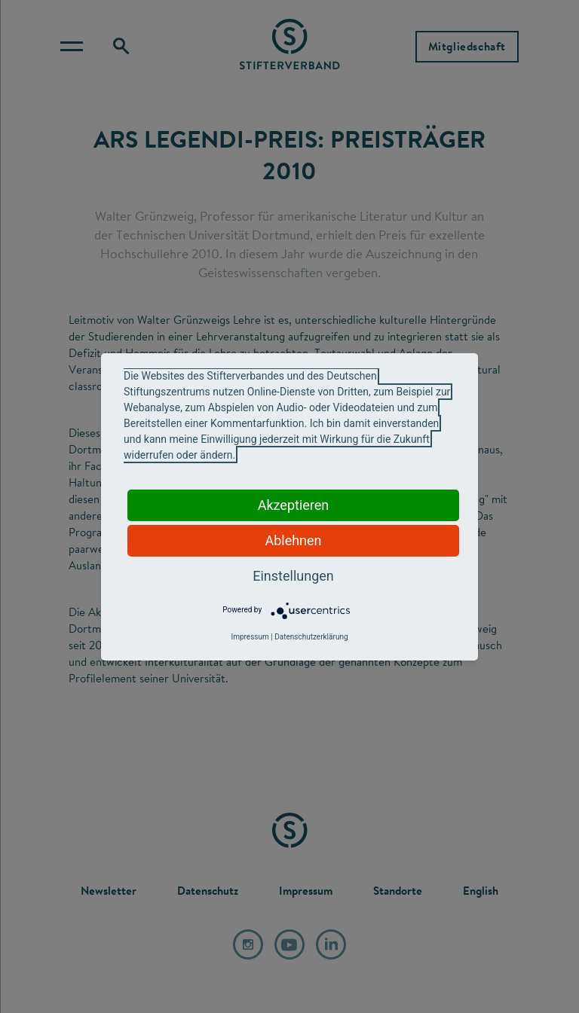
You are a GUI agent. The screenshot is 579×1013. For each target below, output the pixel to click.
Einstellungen (293, 576)
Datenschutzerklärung (311, 637)
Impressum (249, 637)
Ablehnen (293, 540)
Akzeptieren (293, 505)
